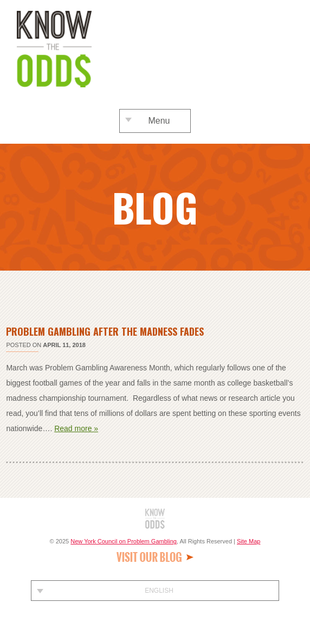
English (159, 590)
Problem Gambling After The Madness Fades (105, 331)
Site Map (248, 541)
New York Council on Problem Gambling (123, 541)
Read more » (76, 428)
